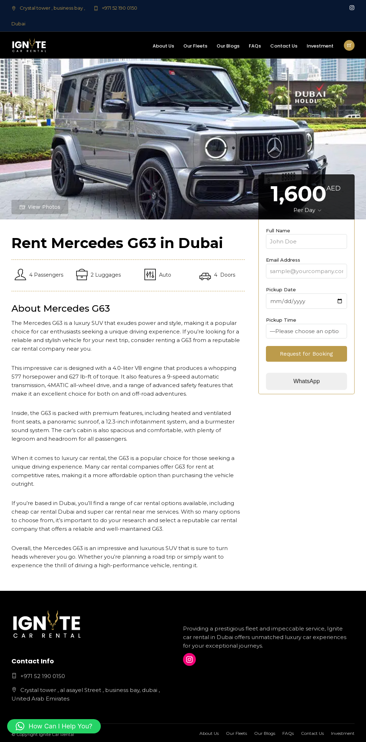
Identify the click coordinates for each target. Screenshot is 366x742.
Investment (320, 46)
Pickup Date (306, 295)
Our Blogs (228, 46)
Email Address (306, 265)
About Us (163, 46)
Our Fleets (195, 46)
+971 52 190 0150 (115, 8)
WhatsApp (306, 381)
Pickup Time (306, 325)
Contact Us (283, 46)
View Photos (40, 207)
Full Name (306, 236)
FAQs (255, 46)
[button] (54, 726)
